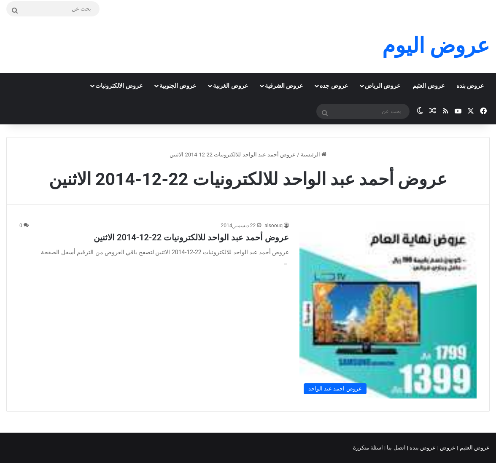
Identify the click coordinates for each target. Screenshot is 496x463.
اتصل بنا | (395, 447)
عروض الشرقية (284, 85)
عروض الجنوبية (177, 85)
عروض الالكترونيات (118, 85)
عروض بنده (470, 85)
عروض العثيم (428, 85)
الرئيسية (313, 154)
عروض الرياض (382, 85)
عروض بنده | (422, 447)
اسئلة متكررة (368, 447)
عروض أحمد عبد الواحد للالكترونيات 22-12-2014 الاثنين (191, 237)
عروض (448, 447)
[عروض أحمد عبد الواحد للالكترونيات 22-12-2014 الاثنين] (388, 309)
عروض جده (334, 85)
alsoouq (273, 226)
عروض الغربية (230, 85)
